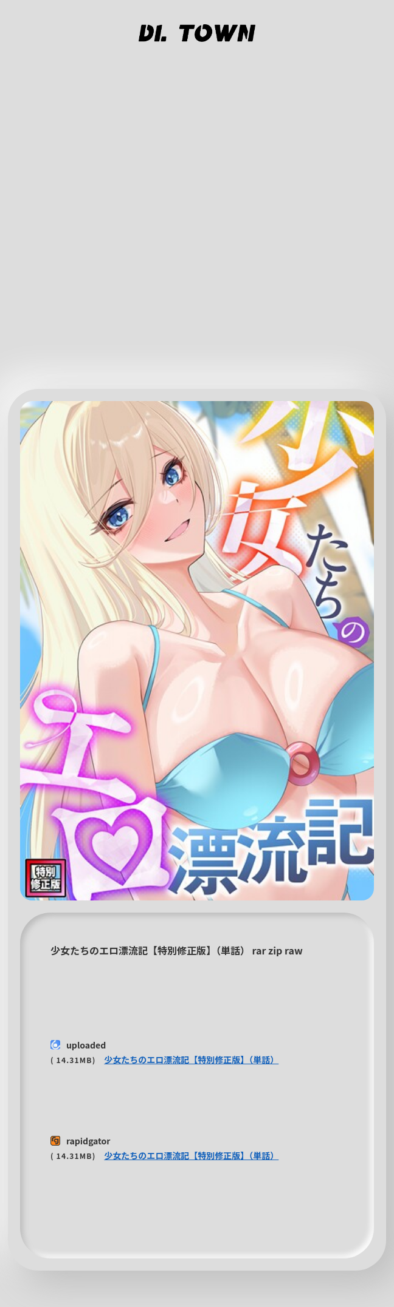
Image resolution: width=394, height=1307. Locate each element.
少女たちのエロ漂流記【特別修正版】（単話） (191, 1059)
